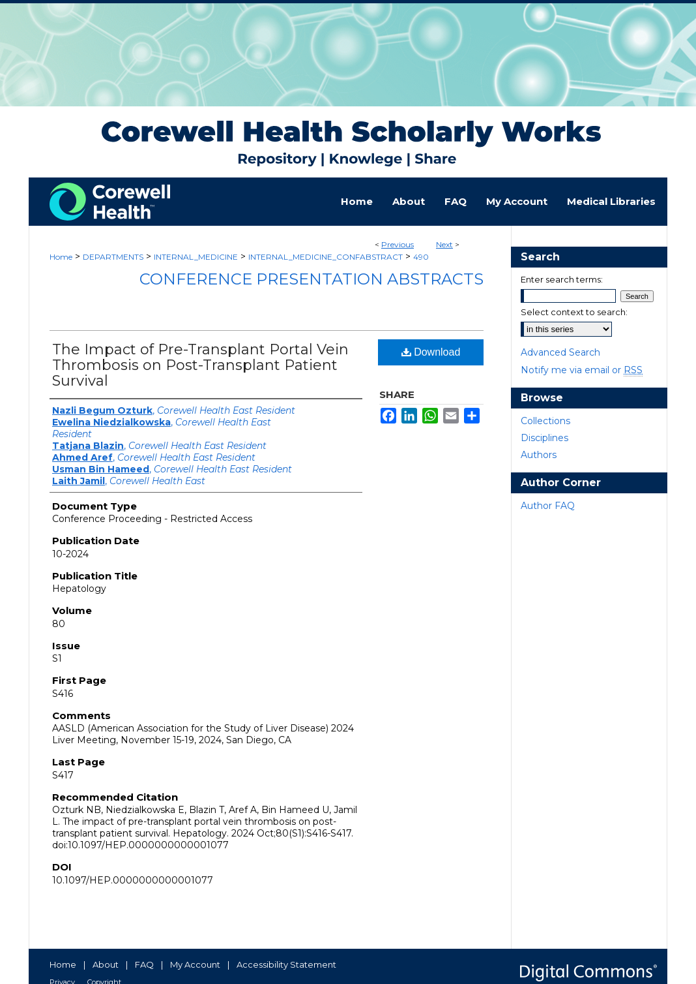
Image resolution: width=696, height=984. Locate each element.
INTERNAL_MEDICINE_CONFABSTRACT (325, 257)
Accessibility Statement (286, 964)
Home (61, 257)
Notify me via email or (582, 370)
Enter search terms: (562, 279)
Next (444, 244)
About (106, 964)
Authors (539, 455)
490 (421, 257)
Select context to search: (574, 312)
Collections (545, 421)
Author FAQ (548, 506)
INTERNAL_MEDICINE (196, 257)
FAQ (144, 964)
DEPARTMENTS (113, 257)
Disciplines (544, 438)
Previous (397, 244)
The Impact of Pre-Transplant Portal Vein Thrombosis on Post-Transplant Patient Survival (200, 365)
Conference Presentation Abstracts (311, 278)
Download (431, 352)
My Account (195, 964)
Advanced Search (560, 352)
